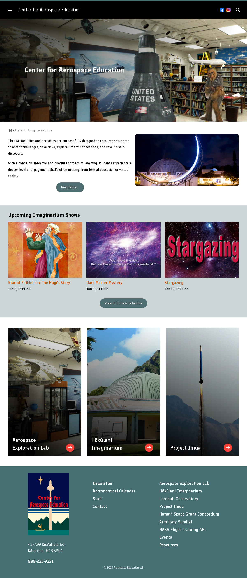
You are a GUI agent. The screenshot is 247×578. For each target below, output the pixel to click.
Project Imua (171, 506)
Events (165, 537)
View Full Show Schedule (123, 303)
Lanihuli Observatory (178, 498)
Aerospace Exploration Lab (184, 483)
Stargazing (174, 282)
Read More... (70, 187)
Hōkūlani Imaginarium (180, 491)
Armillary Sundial (175, 521)
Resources (168, 545)
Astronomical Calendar (114, 491)
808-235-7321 (41, 561)
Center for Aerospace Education (49, 10)
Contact (100, 506)
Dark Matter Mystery (104, 282)
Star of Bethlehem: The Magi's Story (39, 282)
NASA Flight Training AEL (182, 529)
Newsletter (103, 483)
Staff (97, 498)
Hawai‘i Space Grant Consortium (189, 514)
